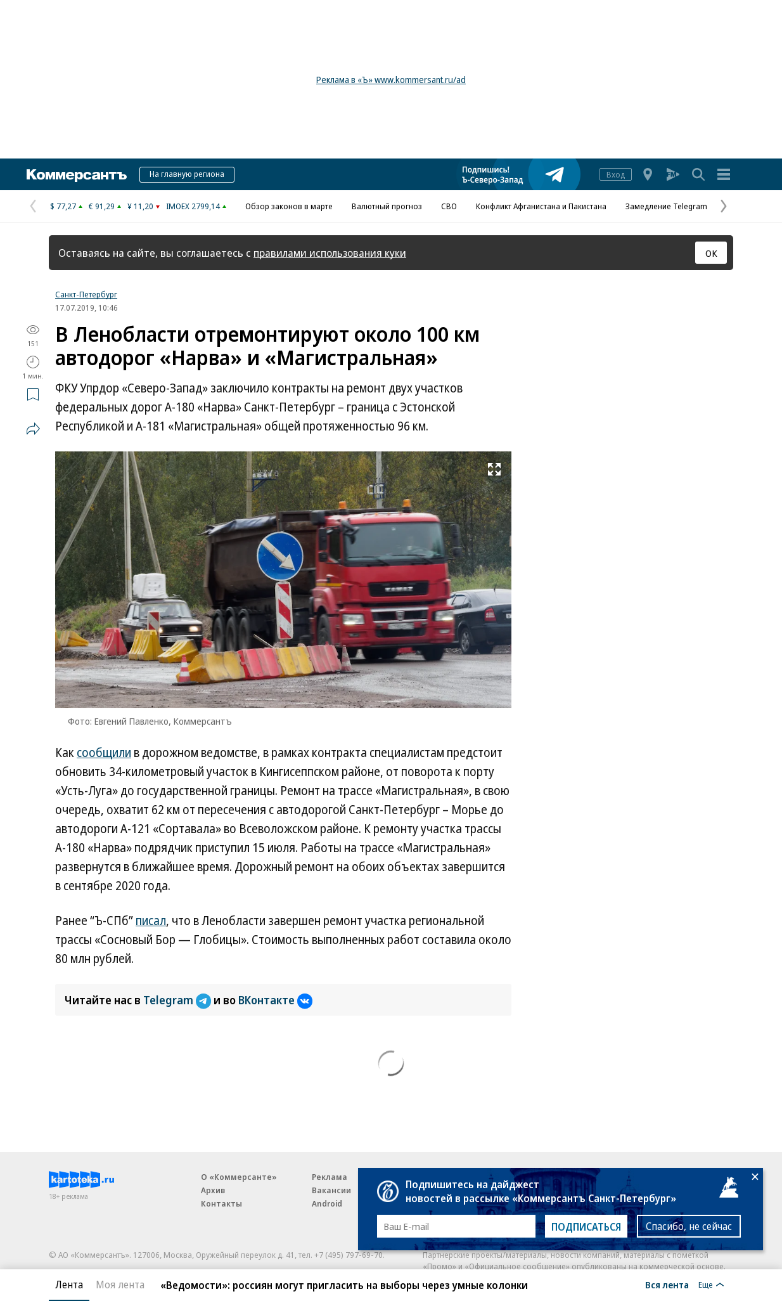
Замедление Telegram (666, 206)
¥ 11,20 (140, 206)
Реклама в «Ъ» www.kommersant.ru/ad (391, 80)
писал (151, 920)
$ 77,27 (63, 206)
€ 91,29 (102, 206)
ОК (711, 253)
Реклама (329, 1176)
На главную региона (187, 173)
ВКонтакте (275, 999)
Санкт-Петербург (86, 294)
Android (327, 1203)
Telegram (178, 999)
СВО (449, 206)
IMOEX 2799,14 (193, 206)
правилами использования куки (329, 252)
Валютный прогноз (387, 206)
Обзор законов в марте (289, 206)
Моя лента (120, 1284)
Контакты (221, 1203)
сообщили (104, 752)
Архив (213, 1190)
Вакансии (331, 1190)
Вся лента (667, 1284)
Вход (615, 174)
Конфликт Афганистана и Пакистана (541, 206)
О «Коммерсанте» (239, 1176)
